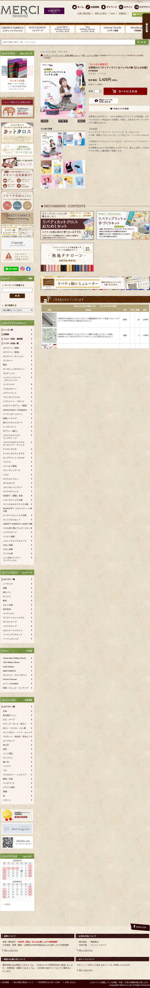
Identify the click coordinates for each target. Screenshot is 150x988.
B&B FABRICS (9, 671)
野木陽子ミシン (10, 715)
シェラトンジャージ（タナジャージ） (12, 378)
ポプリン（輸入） (11, 431)
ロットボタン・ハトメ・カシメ (16, 732)
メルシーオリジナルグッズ (14, 541)
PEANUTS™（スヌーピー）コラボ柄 (17, 509)
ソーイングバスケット (12, 634)
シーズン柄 (8, 330)
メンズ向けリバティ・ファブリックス (12, 559)
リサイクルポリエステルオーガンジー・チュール (13, 443)
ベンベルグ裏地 (10, 466)
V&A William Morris (11, 662)
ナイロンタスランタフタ (13, 453)
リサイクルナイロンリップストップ (12, 436)
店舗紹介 (122, 13)
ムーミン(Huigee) (10, 683)
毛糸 (5, 711)
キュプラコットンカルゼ (13, 458)
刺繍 (5, 791)
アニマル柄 (8, 553)
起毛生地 (7, 609)
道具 (5, 749)
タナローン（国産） (12, 348)
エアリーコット (10, 393)
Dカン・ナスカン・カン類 (14, 728)
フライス (7, 462)
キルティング (9, 373)
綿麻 (5, 588)
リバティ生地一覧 (11, 343)
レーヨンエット (10, 427)
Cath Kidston (8, 667)
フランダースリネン (12, 397)
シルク (6, 475)
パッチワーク (9, 783)
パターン (7, 800)
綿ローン (7, 592)
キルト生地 (8, 605)
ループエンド (9, 741)
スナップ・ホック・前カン (14, 724)
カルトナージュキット (12, 630)
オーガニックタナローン (13, 369)
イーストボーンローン (12, 414)
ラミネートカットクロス (13, 617)
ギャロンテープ (10, 622)
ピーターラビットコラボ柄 (14, 515)
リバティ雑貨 (9, 536)
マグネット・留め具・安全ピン (16, 736)
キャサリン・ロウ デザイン (15, 675)
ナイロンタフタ (10, 449)
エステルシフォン (11, 479)
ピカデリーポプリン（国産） (15, 405)
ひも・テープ (9, 719)
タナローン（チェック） (13, 356)
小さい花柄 (8, 549)
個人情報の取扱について (24, 982)
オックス (7, 596)
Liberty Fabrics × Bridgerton (15, 410)
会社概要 (5, 982)
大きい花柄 (8, 545)
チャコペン (8, 758)
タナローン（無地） (12, 352)
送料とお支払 (100, 13)
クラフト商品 (9, 787)
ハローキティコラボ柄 (12, 500)
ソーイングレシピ (11, 639)
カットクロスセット (12, 520)
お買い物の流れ (84, 13)
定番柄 (6, 334)
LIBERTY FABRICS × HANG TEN (17, 524)
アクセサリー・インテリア (14, 775)
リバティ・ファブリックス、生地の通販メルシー (62, 55)
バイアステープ (10, 532)
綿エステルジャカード (12, 422)
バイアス (7, 766)
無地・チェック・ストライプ (15, 688)
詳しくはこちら (11, 950)
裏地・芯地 (8, 779)
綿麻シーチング (10, 418)
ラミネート (8, 360)
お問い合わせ (70, 982)
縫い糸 (6, 762)
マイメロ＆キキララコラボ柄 (15, 504)
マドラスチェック (11, 491)
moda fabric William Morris (14, 658)
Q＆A (112, 13)
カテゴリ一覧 (9, 579)
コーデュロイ (9, 384)
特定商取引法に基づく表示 (49, 982)
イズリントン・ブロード (13, 401)
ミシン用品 (8, 753)
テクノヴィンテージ (12, 470)
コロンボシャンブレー (12, 487)
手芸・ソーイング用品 (90, 55)
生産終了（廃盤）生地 (12, 496)
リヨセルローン (10, 389)
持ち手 (6, 745)
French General (9, 679)
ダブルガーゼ (9, 483)
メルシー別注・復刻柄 (13, 339)
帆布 (5, 365)
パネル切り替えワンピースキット (17, 528)
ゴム (5, 770)
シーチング (8, 584)
